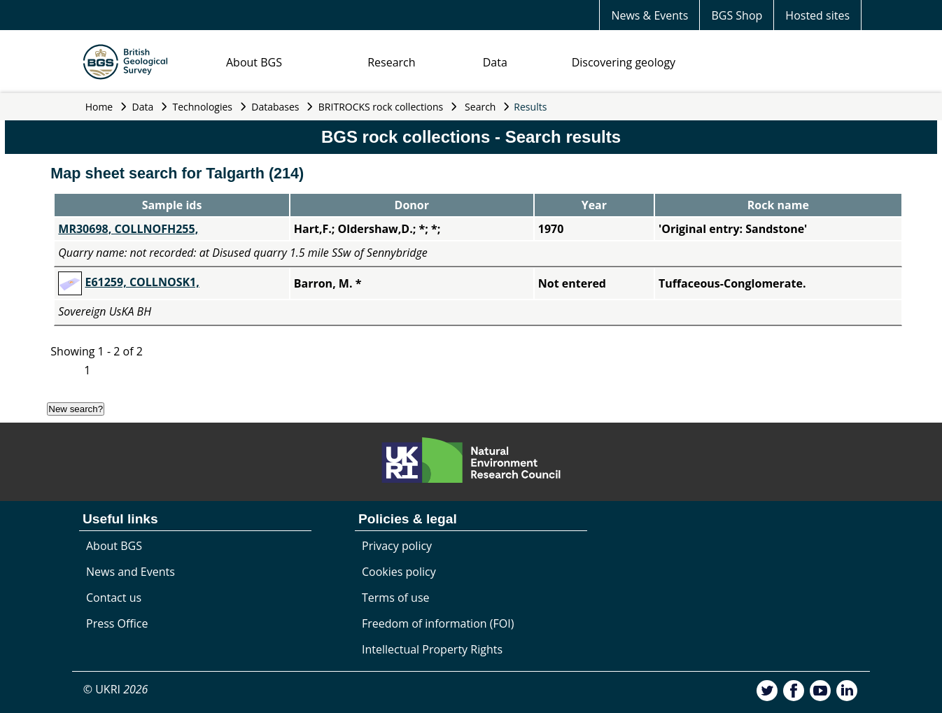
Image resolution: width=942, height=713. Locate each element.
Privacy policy (397, 545)
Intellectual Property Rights (432, 649)
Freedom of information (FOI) (438, 623)
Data (495, 62)
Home (99, 106)
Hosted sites (817, 15)
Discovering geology (623, 62)
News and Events (130, 571)
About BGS (254, 62)
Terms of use (396, 597)
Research (391, 62)
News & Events (649, 15)
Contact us (113, 597)
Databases (275, 106)
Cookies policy (399, 571)
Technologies (203, 106)
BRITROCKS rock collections (380, 106)
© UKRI (115, 689)
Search (480, 106)
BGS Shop (736, 15)
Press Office (117, 623)
